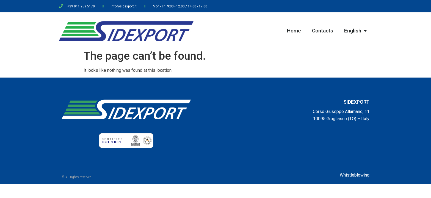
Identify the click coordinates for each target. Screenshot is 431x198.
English (355, 31)
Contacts (322, 31)
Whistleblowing (354, 175)
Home (294, 31)
